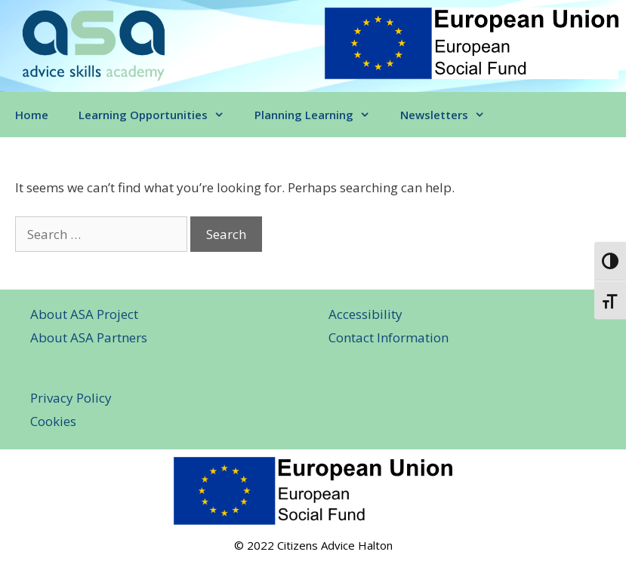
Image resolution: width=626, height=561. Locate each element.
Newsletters (450, 114)
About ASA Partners (88, 337)
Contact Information (388, 337)
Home (31, 114)
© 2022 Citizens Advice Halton (313, 545)
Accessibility (365, 314)
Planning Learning (319, 114)
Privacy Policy (71, 397)
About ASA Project (84, 314)
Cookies (53, 421)
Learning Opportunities (159, 114)
